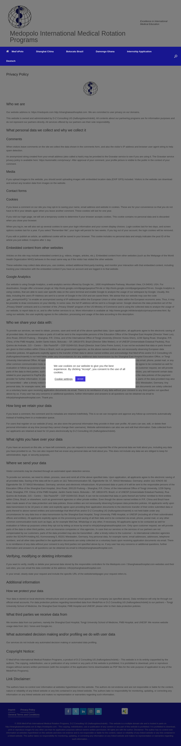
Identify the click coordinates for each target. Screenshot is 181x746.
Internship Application (139, 51)
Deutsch (10, 61)
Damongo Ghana (105, 51)
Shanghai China (45, 51)
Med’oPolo (14, 51)
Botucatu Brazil (74, 51)
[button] (175, 56)
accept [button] (80, 379)
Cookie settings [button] (64, 379)
